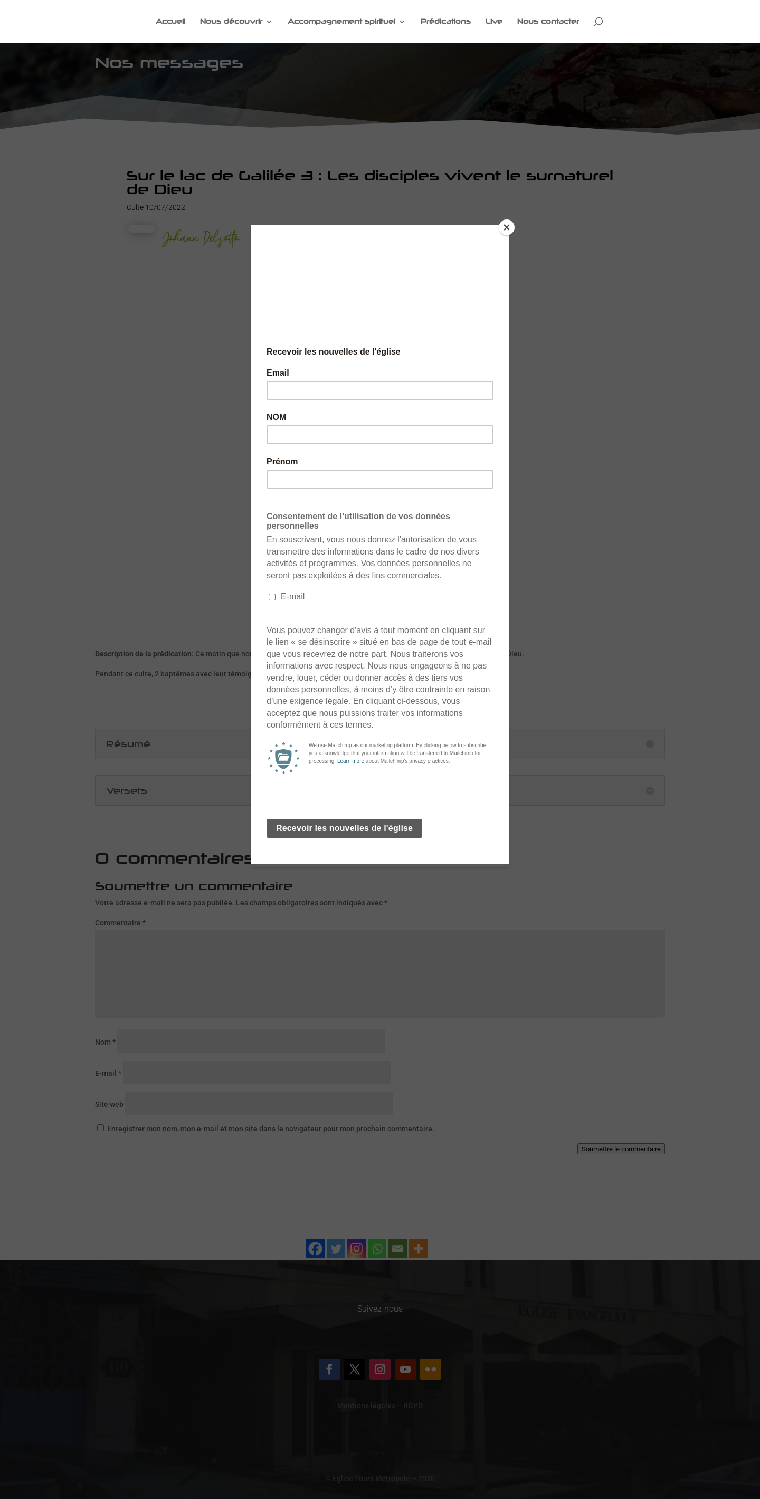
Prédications (446, 21)
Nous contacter (548, 21)
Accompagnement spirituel (341, 21)
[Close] (507, 227)
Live (494, 21)
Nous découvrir (231, 21)
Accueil (170, 21)
